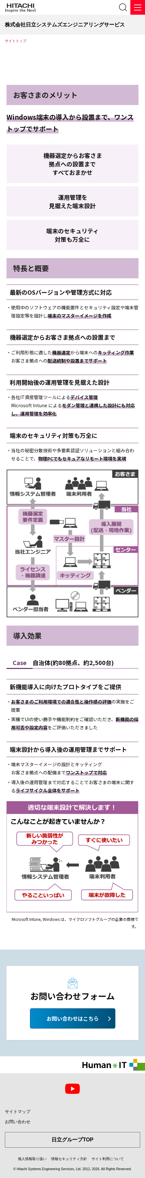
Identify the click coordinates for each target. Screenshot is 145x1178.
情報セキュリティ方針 (69, 1159)
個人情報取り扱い (32, 1159)
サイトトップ (15, 41)
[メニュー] (137, 7)
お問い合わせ (17, 1121)
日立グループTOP (72, 1139)
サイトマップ (17, 1111)
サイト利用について (108, 1159)
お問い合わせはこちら (73, 1018)
